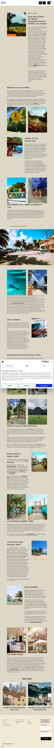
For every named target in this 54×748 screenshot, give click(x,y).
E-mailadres (44, 731)
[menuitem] (44, 2)
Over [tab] (44, 365)
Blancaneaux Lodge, (11, 466)
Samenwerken (6, 719)
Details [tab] (27, 365)
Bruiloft (29, 723)
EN (3, 746)
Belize (29, 13)
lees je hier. (12, 473)
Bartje (29, 719)
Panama (35, 103)
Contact (4, 721)
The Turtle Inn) (12, 472)
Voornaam (44, 725)
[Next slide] (49, 695)
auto (35, 64)
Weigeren (10, 385)
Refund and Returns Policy (19, 722)
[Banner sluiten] (51, 361)
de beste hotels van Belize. (36, 622)
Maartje (35, 13)
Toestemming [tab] (9, 365)
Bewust (29, 721)
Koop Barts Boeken (19, 719)
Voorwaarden (5, 723)
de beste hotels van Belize (18, 303)
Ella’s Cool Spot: (30, 534)
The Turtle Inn (22, 470)
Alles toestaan (44, 385)
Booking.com (36, 65)
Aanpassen (27, 385)
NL (44, 2)
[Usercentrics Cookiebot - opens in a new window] (42, 362)
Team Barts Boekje (7, 725)
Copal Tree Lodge (14, 669)
